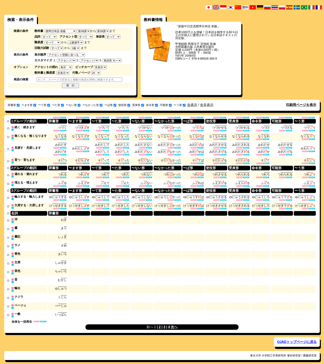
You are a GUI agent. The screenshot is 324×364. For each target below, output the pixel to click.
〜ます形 (29, 105)
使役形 (124, 105)
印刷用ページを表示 (301, 105)
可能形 (166, 105)
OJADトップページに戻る (296, 337)
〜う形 (180, 105)
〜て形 (44, 105)
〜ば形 (110, 105)
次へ (174, 322)
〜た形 (58, 105)
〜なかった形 (92, 105)
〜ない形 (73, 105)
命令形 (152, 105)
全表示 (192, 105)
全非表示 (206, 105)
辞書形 (14, 105)
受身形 (138, 105)
